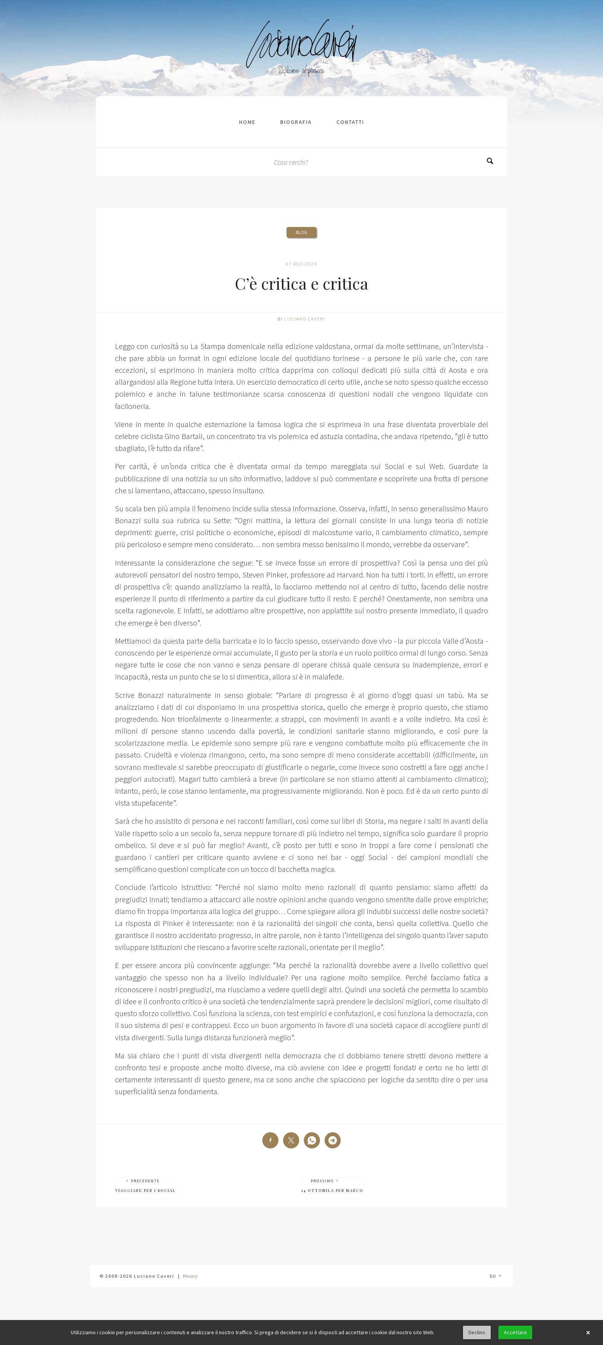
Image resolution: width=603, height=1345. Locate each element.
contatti (350, 121)
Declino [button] (476, 1332)
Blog (301, 232)
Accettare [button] (515, 1332)
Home (247, 121)
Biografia (296, 121)
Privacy (190, 1276)
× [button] (588, 1333)
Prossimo (332, 1185)
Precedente (145, 1185)
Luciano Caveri (304, 319)
